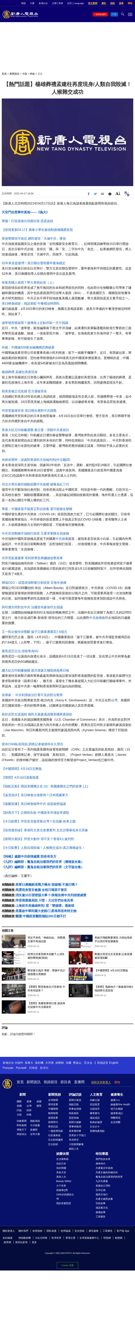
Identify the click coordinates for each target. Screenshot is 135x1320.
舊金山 (77, 1062)
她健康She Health (120, 1104)
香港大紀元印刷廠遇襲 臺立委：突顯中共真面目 (35, 430)
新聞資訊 (14, 73)
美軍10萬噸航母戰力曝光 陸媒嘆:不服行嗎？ (46, 884)
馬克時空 (74, 1139)
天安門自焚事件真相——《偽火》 (25, 212)
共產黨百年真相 (104, 1168)
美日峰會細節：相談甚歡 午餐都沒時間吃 (31, 303)
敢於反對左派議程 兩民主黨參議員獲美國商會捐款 (37, 714)
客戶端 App (123, 1230)
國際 (19, 1101)
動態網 (118, 1237)
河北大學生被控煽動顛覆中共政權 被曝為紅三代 (35, 484)
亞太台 (88, 1062)
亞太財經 (53, 1144)
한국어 (44, 1067)
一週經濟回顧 (55, 1131)
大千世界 (61, 1185)
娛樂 (39, 1101)
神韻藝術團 (24, 1237)
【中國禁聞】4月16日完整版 (22, 769)
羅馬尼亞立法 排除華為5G (20, 651)
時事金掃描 (75, 1108)
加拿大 (29, 1062)
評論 (19, 1110)
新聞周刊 (53, 1122)
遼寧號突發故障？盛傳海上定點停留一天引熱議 (35, 323)
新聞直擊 (53, 1117)
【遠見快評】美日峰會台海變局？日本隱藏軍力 (35, 795)
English (113, 1062)
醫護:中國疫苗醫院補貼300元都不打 (40, 916)
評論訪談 (75, 1094)
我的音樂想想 (63, 1203)
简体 (61, 3)
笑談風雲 (95, 1104)
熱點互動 (74, 1104)
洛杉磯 (39, 1062)
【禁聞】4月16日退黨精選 (20, 777)
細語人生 (74, 1148)
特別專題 (102, 1154)
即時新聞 (22, 1125)
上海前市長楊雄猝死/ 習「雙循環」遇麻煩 (44, 905)
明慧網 (107, 1237)
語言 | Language (75, 3)
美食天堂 (61, 1172)
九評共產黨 (102, 1181)
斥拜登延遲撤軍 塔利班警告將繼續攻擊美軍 (32, 558)
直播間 (79, 1082)
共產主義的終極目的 (107, 1172)
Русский (21, 1067)
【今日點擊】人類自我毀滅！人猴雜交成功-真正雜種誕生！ (43, 848)
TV (115, 14)
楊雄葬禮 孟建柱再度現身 (19, 372)
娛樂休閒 (62, 1154)
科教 (29, 1114)
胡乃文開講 (117, 1108)
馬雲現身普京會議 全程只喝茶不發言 (41, 890)
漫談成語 (95, 1117)
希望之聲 (70, 1237)
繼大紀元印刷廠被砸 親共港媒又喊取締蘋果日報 (35, 670)
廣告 (103, 3)
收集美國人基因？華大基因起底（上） (29, 282)
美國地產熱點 (97, 1131)
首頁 (4, 73)
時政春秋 (74, 1113)
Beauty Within (63, 1181)
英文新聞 (92, 3)
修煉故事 (100, 1212)
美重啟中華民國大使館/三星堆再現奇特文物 (45, 911)
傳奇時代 (100, 1163)
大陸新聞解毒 (76, 1144)
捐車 (121, 3)
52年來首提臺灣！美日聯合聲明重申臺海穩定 (33, 263)
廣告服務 (93, 1230)
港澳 (29, 1101)
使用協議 (65, 1230)
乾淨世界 (56, 1237)
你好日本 (61, 1163)
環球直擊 (53, 1104)
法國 (68, 1062)
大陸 (24, 73)
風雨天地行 (102, 1194)
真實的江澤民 (103, 1185)
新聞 (22, 1094)
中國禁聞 (53, 1108)
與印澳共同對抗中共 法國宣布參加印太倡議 (32, 607)
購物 (130, 3)
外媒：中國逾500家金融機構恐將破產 (28, 347)
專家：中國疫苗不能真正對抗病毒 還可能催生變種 (37, 509)
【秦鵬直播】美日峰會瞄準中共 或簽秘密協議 (34, 804)
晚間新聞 (53, 1113)
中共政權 (95, 618)
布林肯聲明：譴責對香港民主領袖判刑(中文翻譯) (36, 460)
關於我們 (23, 1230)
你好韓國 (61, 1168)
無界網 (7, 1242)
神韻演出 (22, 1134)
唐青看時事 (75, 1131)
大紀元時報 (41, 1237)
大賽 (32, 3)
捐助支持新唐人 (101, 1082)
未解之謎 (95, 1100)
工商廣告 (100, 1216)
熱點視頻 (35, 1121)
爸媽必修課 (96, 1122)
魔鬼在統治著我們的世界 (109, 1176)
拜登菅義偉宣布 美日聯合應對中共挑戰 (29, 410)
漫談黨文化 (102, 1207)
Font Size (117, 193)
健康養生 (117, 1094)
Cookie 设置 (67, 1265)
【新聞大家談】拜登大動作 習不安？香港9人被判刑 (38, 839)
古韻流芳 (95, 1108)
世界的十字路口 (77, 1135)
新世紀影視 (21, 1242)
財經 (29, 1110)
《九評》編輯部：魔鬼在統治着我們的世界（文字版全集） (43, 867)
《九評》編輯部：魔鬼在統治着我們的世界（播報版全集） (43, 862)
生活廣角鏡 (62, 1159)
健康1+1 (115, 1100)
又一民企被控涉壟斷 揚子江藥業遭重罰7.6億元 (34, 632)
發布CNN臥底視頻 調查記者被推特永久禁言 (32, 744)
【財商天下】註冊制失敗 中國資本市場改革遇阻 (35, 812)
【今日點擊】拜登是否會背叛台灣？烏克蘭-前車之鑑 (39, 821)
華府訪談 (53, 1126)
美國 (19, 1105)
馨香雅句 (95, 1113)
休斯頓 (59, 1062)
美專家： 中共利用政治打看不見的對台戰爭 (32, 695)
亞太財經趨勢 (55, 1139)
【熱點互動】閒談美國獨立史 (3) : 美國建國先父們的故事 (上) (45, 786)
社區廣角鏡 (54, 1135)
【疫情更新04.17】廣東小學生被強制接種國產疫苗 (37, 230)
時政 (32, 73)
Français (8, 1067)
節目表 (65, 1082)
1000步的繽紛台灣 (65, 1196)
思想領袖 (74, 1117)
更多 (34, 1242)
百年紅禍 (100, 1190)
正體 (54, 3)
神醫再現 (115, 1117)
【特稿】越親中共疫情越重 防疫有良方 (29, 856)
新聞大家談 (75, 1100)
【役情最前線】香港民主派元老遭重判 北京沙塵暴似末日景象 (45, 830)
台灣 (114, 700)
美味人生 (61, 1176)
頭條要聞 (22, 1121)
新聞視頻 (54, 1094)
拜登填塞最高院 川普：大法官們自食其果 (44, 900)
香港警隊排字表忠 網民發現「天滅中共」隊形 (34, 238)
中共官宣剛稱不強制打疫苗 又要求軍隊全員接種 (35, 533)
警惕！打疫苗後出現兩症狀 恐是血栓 (27, 221)
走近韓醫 (115, 1122)
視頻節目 (51, 1082)
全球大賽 (35, 1134)
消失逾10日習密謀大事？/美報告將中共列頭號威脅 (50, 895)
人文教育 (96, 1094)
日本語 (33, 1067)
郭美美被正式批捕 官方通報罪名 (24, 391)
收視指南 (37, 1230)
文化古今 (95, 1126)
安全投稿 (79, 1230)
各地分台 (43, 3)
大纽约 (19, 1062)
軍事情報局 (75, 1126)
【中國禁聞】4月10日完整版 (111, 970)
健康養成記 (117, 1113)
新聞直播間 (101, 14)
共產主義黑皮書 (104, 1198)
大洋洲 (49, 1062)
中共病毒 (62, 539)
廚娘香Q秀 (62, 1190)
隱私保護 (51, 1230)
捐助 (112, 3)
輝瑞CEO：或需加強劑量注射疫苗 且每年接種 (34, 582)
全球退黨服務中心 (89, 1237)
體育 (39, 1105)
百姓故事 (100, 1203)
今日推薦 (35, 1125)
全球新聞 (53, 1100)
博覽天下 (22, 1129)
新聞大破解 (75, 1122)
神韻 (23, 3)
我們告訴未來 (103, 1159)
